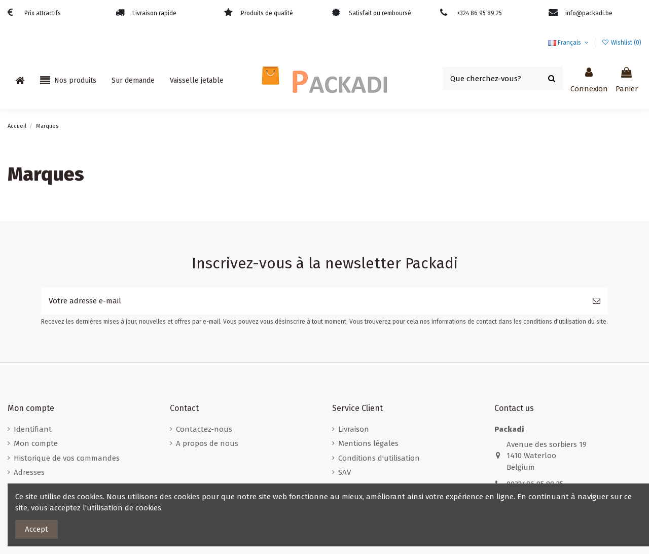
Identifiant (33, 429)
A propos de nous (207, 443)
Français (569, 42)
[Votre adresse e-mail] (313, 301)
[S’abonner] (596, 301)
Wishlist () (621, 42)
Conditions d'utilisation (379, 458)
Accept (36, 529)
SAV (344, 472)
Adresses (29, 472)
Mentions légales (368, 443)
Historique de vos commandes (67, 458)
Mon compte (36, 443)
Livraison (353, 429)
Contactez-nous (204, 429)
